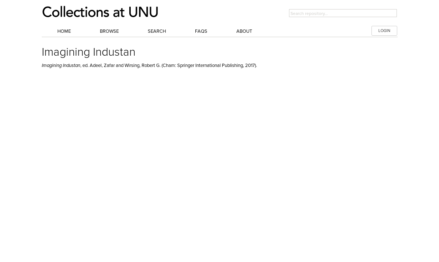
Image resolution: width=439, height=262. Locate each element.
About (244, 31)
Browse (109, 31)
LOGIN (384, 30)
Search (157, 31)
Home (64, 31)
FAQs (201, 31)
